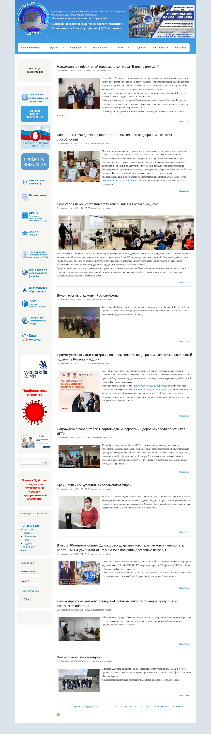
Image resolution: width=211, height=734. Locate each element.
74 (121, 706)
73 (116, 706)
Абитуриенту (160, 47)
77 (136, 706)
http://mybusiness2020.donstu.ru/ (119, 180)
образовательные (38, 321)
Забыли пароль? (31, 591)
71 (105, 706)
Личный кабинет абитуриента (34, 113)
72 (110, 706)
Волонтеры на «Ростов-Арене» (80, 657)
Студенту (140, 47)
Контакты (180, 47)
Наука (121, 47)
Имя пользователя (30, 571)
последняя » (177, 706)
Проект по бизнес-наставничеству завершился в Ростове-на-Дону (107, 204)
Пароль (25, 581)
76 (131, 706)
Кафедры (76, 47)
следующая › (161, 706)
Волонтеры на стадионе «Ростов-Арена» (88, 295)
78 (141, 706)
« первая (75, 706)
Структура (54, 47)
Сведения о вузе (30, 47)
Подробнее (184, 122)
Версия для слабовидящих (35, 70)
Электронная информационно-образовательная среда (38, 218)
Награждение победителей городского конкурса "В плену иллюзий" (108, 66)
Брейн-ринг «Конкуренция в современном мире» (94, 485)
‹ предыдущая (90, 706)
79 (146, 706)
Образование (100, 47)
